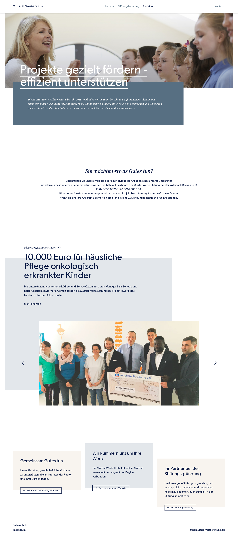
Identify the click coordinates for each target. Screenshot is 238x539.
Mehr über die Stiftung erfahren (40, 490)
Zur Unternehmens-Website (110, 488)
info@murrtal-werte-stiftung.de (207, 530)
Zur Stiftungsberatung (180, 507)
